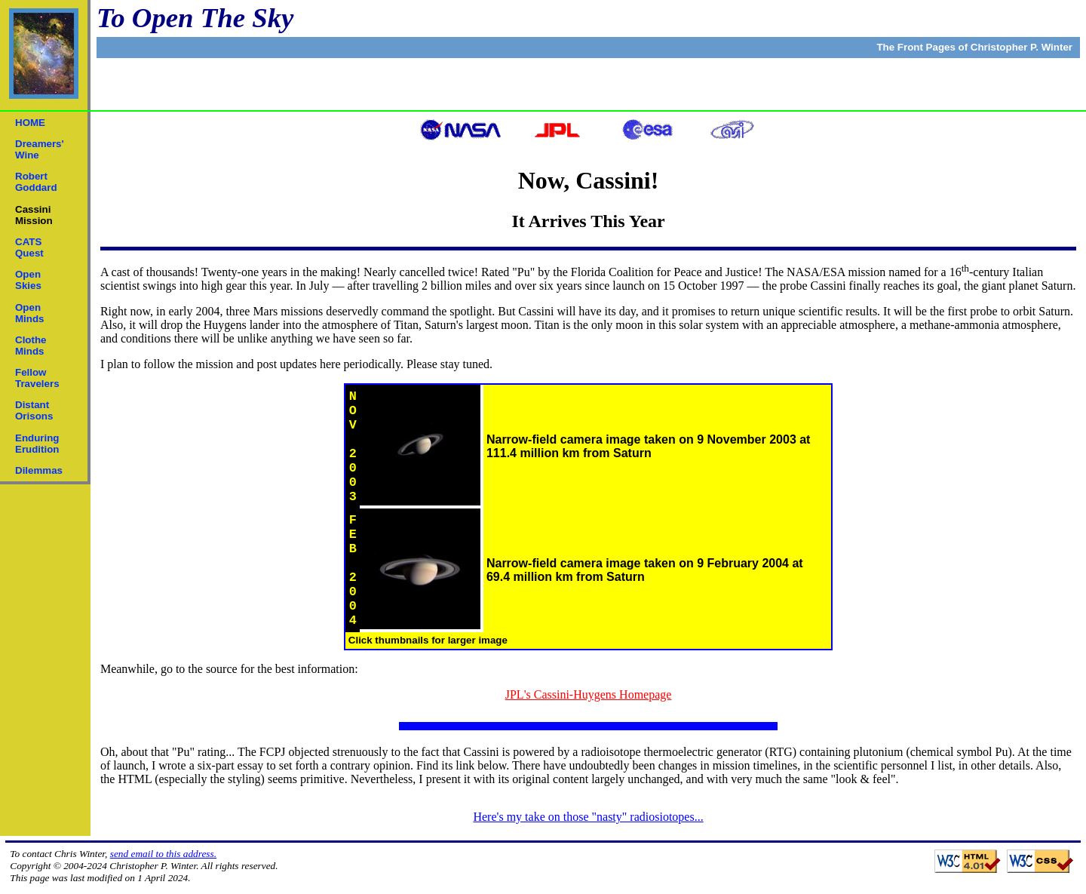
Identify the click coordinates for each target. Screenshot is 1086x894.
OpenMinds (29, 313)
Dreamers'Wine (39, 149)
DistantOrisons (34, 410)
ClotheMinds (30, 345)
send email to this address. (163, 853)
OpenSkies (28, 280)
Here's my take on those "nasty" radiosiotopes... (588, 816)
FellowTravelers (37, 378)
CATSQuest (29, 247)
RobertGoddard (36, 182)
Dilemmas (39, 470)
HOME (30, 122)
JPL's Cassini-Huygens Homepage (588, 694)
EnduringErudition (37, 443)
